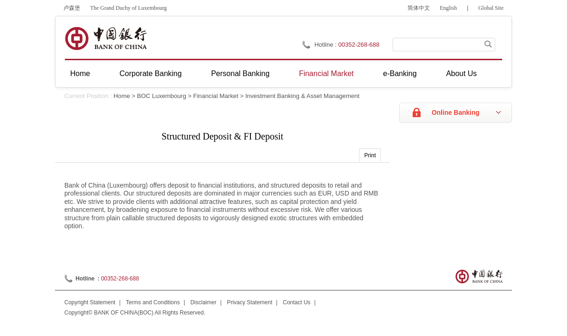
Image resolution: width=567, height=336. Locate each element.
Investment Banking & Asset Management (302, 95)
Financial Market (326, 73)
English (448, 8)
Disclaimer (203, 302)
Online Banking (456, 112)
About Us (461, 73)
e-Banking (400, 73)
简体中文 (419, 8)
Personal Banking (240, 73)
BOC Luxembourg (162, 95)
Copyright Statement (89, 302)
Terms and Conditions (153, 302)
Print (370, 155)
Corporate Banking (150, 73)
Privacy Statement (249, 302)
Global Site (491, 8)
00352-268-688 (120, 278)
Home (80, 73)
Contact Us (297, 302)
